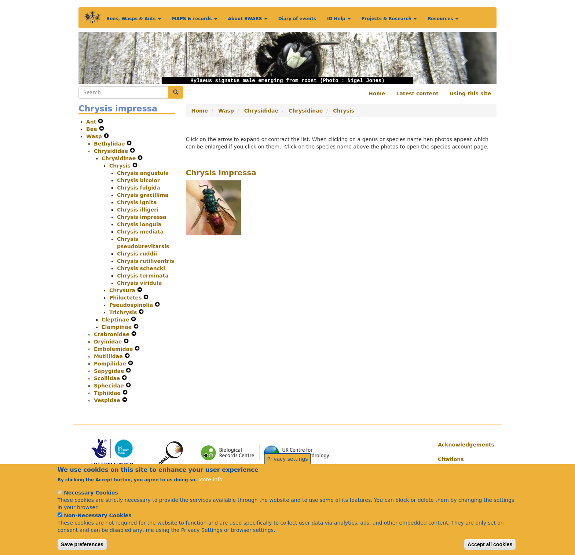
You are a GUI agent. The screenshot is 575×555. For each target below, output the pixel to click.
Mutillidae (109, 356)
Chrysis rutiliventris (145, 261)
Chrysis (120, 166)
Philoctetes (126, 298)
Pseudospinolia (132, 305)
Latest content (417, 93)
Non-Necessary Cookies (98, 523)
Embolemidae (114, 349)
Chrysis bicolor (138, 180)
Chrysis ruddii (137, 254)
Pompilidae (111, 364)
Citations (451, 459)
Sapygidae (110, 371)
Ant (92, 122)
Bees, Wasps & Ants (133, 18)
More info (210, 487)
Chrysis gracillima (143, 195)
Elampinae (117, 327)
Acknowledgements (464, 445)
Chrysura (123, 290)
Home (377, 93)
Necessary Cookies (91, 501)
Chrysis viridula (139, 283)
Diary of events (297, 18)
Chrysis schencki (141, 268)
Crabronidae (112, 334)
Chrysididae (112, 151)
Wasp (95, 136)
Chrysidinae (120, 158)
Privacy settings (287, 467)
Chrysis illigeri (137, 210)
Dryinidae (109, 342)
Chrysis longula (139, 224)
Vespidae (108, 400)
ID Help (339, 18)
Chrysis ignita (137, 202)
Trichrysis (124, 312)
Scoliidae (108, 378)
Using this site (470, 93)
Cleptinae (116, 320)
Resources (443, 18)
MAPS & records (194, 18)
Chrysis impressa (141, 217)
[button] (109, 58)
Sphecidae (110, 386)
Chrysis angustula (143, 173)
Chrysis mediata (140, 232)
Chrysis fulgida (138, 188)
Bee (92, 129)
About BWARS (247, 18)
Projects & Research (389, 18)
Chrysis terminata (143, 276)
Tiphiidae (108, 393)
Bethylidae (110, 144)
